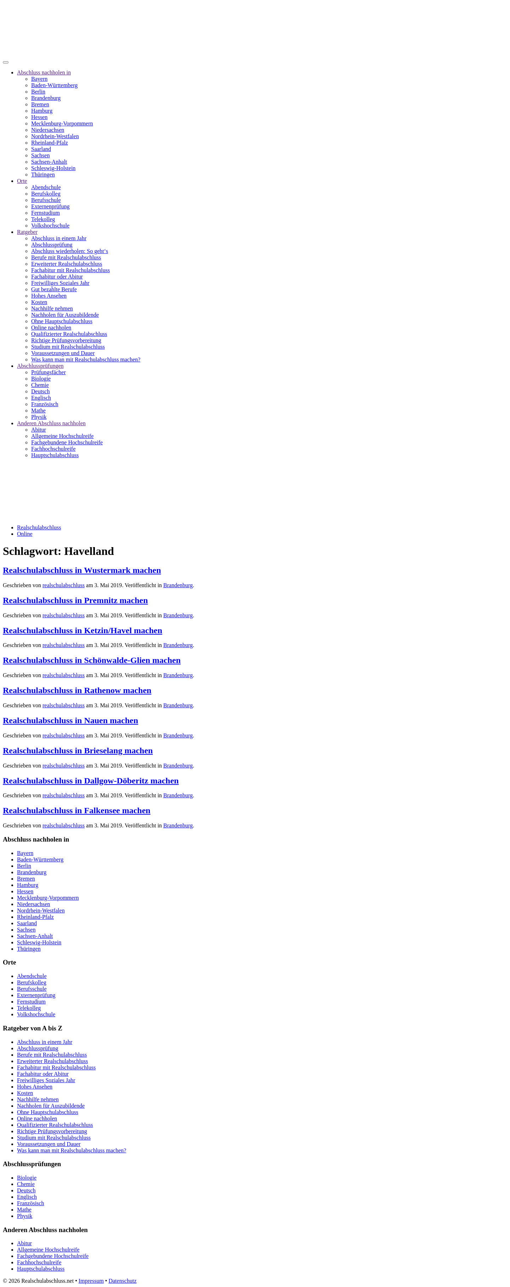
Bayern (39, 79)
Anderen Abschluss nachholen (51, 423)
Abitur (38, 430)
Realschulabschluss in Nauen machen (70, 720)
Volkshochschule (50, 226)
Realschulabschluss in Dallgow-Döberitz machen (91, 780)
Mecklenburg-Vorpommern (62, 123)
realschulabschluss (63, 585)
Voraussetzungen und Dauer (63, 353)
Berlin (38, 92)
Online (25, 534)
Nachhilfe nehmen (52, 308)
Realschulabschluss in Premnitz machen (75, 600)
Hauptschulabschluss (55, 455)
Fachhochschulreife (53, 449)
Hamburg (41, 111)
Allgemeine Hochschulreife (62, 436)
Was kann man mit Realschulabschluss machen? (85, 359)
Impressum (91, 1281)
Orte (22, 181)
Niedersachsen (47, 130)
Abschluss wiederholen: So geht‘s (69, 251)
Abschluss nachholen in (44, 72)
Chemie (40, 385)
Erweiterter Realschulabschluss (66, 264)
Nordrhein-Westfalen (55, 136)
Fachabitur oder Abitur (57, 277)
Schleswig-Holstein (53, 168)
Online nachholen (51, 328)
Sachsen (40, 155)
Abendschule (46, 187)
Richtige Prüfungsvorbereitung (66, 340)
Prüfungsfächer (48, 372)
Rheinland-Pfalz (49, 143)
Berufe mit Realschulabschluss (66, 257)
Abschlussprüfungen (40, 366)
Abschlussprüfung (51, 245)
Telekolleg (43, 219)
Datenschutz (122, 1281)
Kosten (39, 302)
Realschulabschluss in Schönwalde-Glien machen (92, 660)
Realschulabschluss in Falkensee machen (77, 810)
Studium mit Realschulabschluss (68, 347)
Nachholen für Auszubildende (65, 315)
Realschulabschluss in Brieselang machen (78, 750)
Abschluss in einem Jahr (58, 238)
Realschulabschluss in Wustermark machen (82, 570)
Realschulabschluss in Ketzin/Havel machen (82, 630)
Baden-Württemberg (54, 85)
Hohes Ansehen (49, 296)
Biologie (41, 379)
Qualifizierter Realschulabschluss (69, 334)
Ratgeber (27, 232)
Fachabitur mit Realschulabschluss (70, 270)
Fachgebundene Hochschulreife (67, 442)
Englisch (41, 398)
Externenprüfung (50, 206)
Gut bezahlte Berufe (54, 289)
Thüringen (43, 175)
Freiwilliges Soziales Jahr (60, 283)
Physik (39, 417)
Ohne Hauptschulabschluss (61, 321)
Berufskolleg (46, 194)
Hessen (39, 117)
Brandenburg (46, 98)
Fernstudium (45, 213)
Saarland (41, 149)
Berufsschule (46, 200)
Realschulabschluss (39, 527)
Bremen (40, 104)
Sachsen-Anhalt (49, 162)
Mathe (38, 411)
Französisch (44, 404)
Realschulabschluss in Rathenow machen (77, 690)
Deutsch (40, 391)
